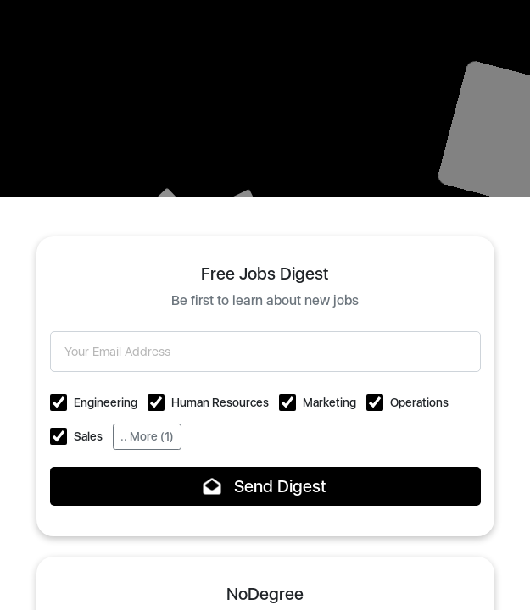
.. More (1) (147, 436)
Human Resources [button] (220, 402)
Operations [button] (419, 402)
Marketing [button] (329, 402)
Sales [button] (88, 436)
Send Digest (265, 486)
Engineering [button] (105, 402)
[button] (58, 402)
